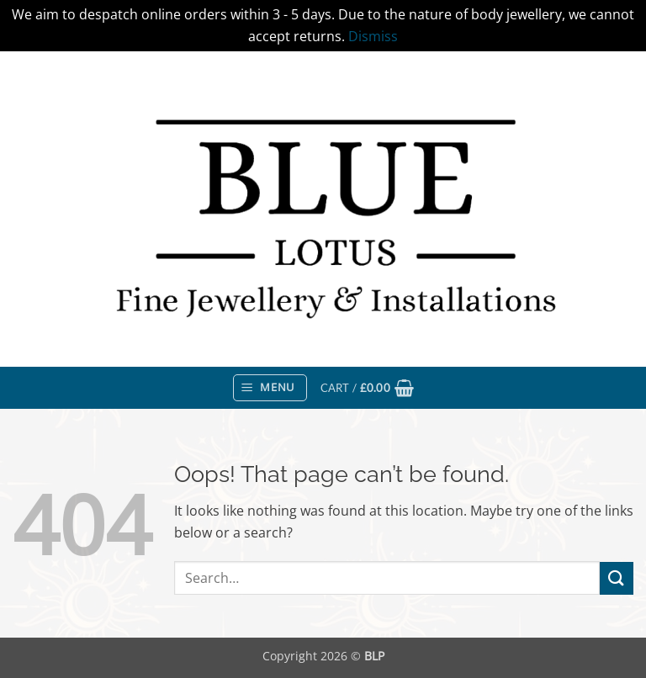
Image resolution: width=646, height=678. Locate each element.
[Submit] (616, 578)
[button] (270, 387)
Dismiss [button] (373, 36)
